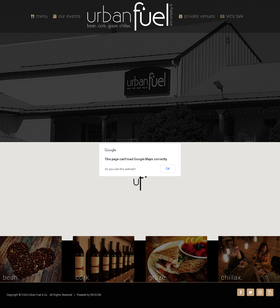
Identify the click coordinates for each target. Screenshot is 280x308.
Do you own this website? (120, 169)
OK (168, 169)
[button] (140, 181)
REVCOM (95, 295)
